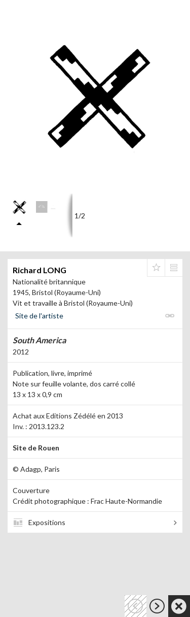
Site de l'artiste (39, 315)
